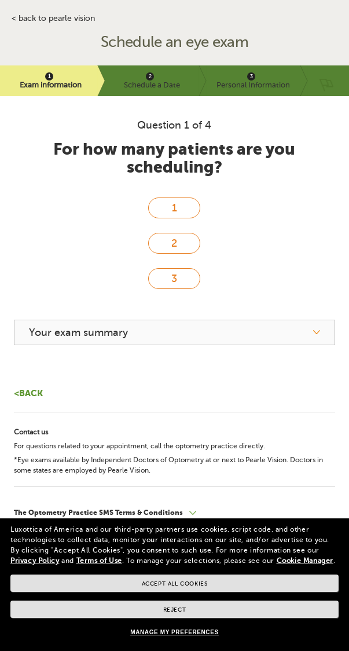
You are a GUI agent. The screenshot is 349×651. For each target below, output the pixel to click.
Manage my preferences (174, 632)
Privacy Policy (34, 561)
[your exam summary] (174, 332)
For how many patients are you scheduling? (174, 158)
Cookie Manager (305, 561)
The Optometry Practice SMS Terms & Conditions (99, 513)
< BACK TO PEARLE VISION (53, 18)
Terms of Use (99, 561)
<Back (28, 393)
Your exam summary (78, 332)
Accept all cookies (175, 583)
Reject (174, 609)
